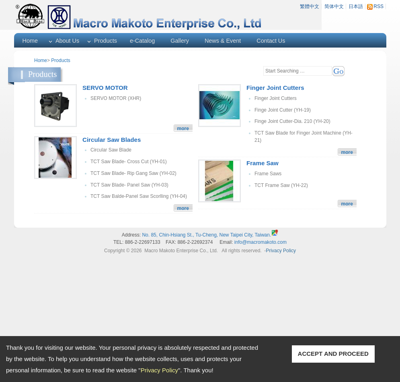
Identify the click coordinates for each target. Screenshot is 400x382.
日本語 (356, 6)
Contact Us (270, 40)
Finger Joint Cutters (275, 87)
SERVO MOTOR (105, 87)
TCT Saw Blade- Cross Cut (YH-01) (128, 161)
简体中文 (334, 6)
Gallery (179, 40)
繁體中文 (309, 6)
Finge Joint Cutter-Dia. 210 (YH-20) (292, 121)
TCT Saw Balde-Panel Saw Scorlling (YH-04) (138, 196)
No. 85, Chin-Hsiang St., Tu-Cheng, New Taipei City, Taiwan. (206, 235)
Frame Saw (262, 163)
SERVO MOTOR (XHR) (115, 98)
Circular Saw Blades (111, 139)
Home (30, 40)
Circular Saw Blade (110, 150)
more (183, 128)
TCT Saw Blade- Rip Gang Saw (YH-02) (133, 173)
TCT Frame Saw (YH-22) (281, 185)
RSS (378, 6)
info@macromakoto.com (260, 242)
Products (105, 40)
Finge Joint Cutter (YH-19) (282, 110)
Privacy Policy (159, 370)
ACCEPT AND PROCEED (333, 353)
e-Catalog (142, 40)
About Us (67, 40)
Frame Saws (267, 173)
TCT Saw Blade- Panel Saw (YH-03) (129, 185)
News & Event (223, 40)
